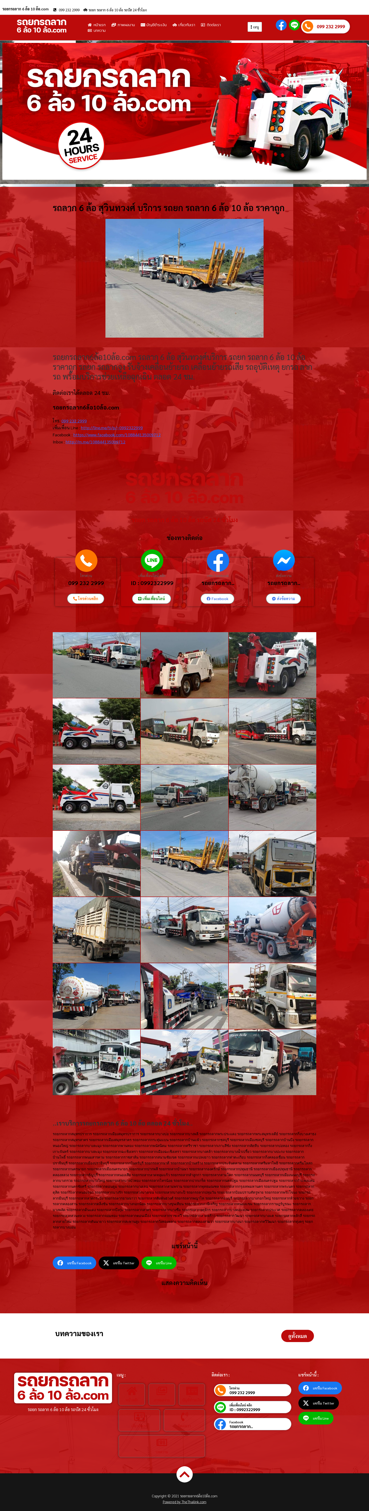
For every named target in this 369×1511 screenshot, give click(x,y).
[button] (297, 1336)
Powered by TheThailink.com (184, 1501)
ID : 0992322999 (152, 582)
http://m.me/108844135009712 (95, 441)
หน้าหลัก (132, 1400)
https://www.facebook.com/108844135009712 (117, 434)
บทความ (162, 1452)
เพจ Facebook (218, 575)
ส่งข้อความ (284, 575)
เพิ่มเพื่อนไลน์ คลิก (152, 575)
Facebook (236, 1422)
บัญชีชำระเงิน (192, 1400)
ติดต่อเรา (184, 1426)
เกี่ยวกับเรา (139, 1426)
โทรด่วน (86, 575)
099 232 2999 (331, 26)
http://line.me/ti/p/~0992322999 (112, 427)
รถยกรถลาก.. (217, 582)
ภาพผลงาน (162, 1400)
